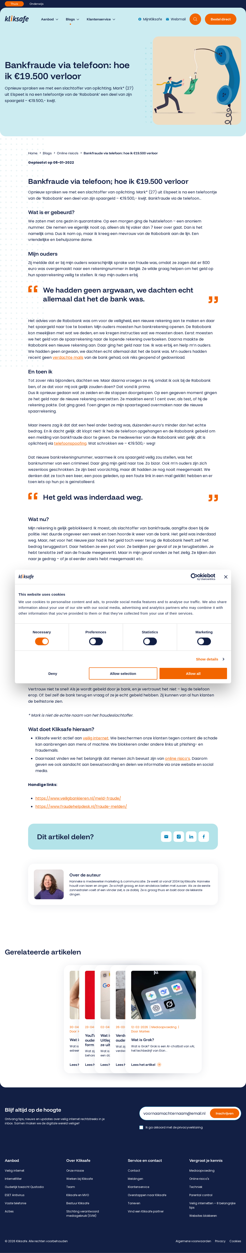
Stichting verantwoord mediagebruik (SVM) (82, 1213)
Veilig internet (14, 1171)
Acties (9, 1211)
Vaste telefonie (15, 1203)
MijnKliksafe (150, 19)
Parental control (200, 1195)
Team (70, 1187)
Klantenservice (138, 1187)
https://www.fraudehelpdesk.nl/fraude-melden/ (81, 806)
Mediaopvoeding (164, 1027)
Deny (52, 673)
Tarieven (134, 1203)
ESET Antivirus (15, 1195)
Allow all (193, 673)
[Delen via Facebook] (203, 836)
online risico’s (177, 758)
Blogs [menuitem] (70, 19)
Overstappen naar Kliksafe (147, 1195)
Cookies (235, 1241)
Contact (134, 1171)
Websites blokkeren (203, 1216)
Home (32, 153)
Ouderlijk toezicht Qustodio (24, 1187)
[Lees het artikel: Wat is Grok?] (146, 1064)
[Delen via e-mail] (166, 836)
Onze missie (75, 1171)
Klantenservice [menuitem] (99, 19)
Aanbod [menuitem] (47, 19)
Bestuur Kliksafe (77, 1203)
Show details (207, 659)
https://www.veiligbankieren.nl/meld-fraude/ (78, 798)
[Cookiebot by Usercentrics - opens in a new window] (194, 576)
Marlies (144, 1031)
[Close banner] (226, 576)
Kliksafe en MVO (77, 1195)
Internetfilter (13, 1179)
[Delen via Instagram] (178, 836)
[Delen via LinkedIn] (191, 836)
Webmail (176, 19)
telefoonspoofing (70, 443)
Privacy (220, 1241)
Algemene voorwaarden (193, 1241)
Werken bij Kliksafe (79, 1179)
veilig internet (96, 738)
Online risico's (67, 153)
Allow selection (123, 673)
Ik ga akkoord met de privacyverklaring (174, 1127)
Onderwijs (36, 4)
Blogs (47, 153)
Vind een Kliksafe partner (146, 1211)
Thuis (14, 4)
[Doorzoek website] (195, 19)
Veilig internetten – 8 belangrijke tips (212, 1205)
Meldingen (135, 1179)
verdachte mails (68, 357)
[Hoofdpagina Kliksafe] (19, 19)
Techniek (195, 1187)
